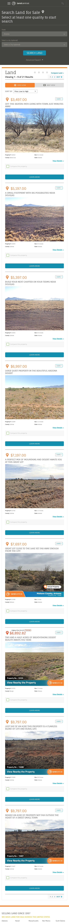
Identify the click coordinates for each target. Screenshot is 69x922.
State (4, 29)
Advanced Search (34, 60)
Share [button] (58, 99)
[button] (62, 3)
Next (58, 77)
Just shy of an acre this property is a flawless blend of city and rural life (31, 730)
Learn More (34, 177)
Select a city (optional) (10, 40)
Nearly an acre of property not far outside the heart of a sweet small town (32, 819)
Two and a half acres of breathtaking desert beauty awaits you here (30, 641)
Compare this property (18, 166)
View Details (57, 161)
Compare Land (56, 73)
